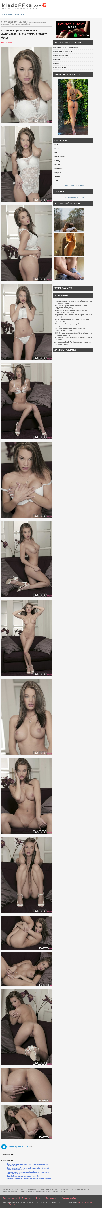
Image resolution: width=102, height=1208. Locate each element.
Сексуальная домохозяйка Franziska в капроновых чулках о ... (71, 329)
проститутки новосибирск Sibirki (73, 197)
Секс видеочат (51, 1198)
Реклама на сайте (69, 1198)
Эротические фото (10, 1198)
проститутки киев (13, 14)
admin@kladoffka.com (85, 1202)
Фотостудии (27, 1198)
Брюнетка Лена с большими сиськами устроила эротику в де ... (71, 311)
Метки (38, 1198)
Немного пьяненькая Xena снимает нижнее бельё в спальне (29, 1178)
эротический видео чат (53, 1202)
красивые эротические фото (24, 5)
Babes (23, 22)
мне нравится (14, 1146)
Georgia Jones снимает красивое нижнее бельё (24, 1176)
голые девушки (40, 1202)
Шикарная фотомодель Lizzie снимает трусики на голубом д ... (71, 307)
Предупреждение (15, 1204)
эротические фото (10, 22)
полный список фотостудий (73, 185)
